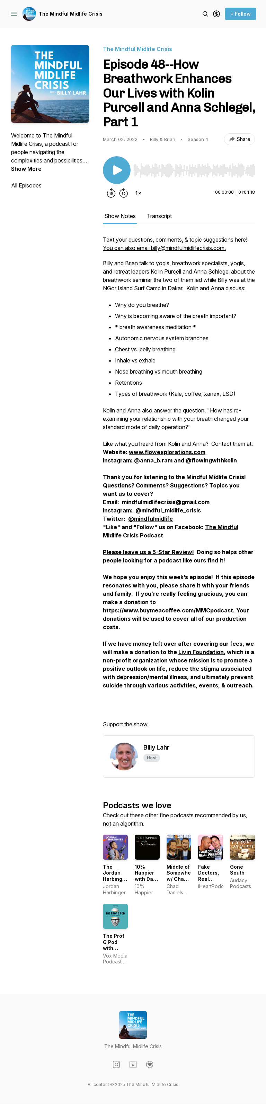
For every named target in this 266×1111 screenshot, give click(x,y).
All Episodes (26, 185)
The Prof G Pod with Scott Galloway (114, 948)
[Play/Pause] (117, 170)
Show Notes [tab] (120, 215)
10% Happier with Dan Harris (145, 876)
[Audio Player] (194, 168)
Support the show (125, 724)
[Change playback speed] (138, 193)
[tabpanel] (179, 485)
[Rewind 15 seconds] (111, 193)
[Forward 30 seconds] (123, 193)
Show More (26, 168)
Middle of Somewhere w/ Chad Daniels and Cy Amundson (181, 882)
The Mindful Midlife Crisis (71, 14)
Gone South (237, 870)
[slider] (194, 170)
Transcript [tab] (159, 215)
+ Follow (240, 14)
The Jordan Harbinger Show (115, 876)
